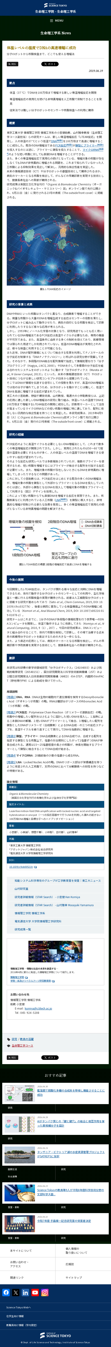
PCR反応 (64, 145)
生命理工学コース (22, 1045)
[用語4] (11, 755)
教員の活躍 (27, 1039)
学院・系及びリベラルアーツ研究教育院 (30, 980)
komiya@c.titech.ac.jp (38, 1008)
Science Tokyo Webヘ (18, 1307)
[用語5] (11, 762)
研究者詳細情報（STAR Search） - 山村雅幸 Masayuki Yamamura (54, 905)
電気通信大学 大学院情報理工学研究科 (38, 921)
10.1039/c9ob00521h (23, 866)
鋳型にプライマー (89, 145)
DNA (57, 141)
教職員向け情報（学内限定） (22, 1325)
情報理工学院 (17, 977)
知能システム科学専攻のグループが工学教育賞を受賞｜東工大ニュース (58, 880)
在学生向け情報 (15, 1316)
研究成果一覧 (23, 929)
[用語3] (11, 736)
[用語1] (11, 697)
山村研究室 (21, 888)
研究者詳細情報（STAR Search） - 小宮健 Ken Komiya (47, 897)
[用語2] (11, 712)
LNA (61, 500)
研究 (14, 1039)
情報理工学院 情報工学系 (30, 913)
